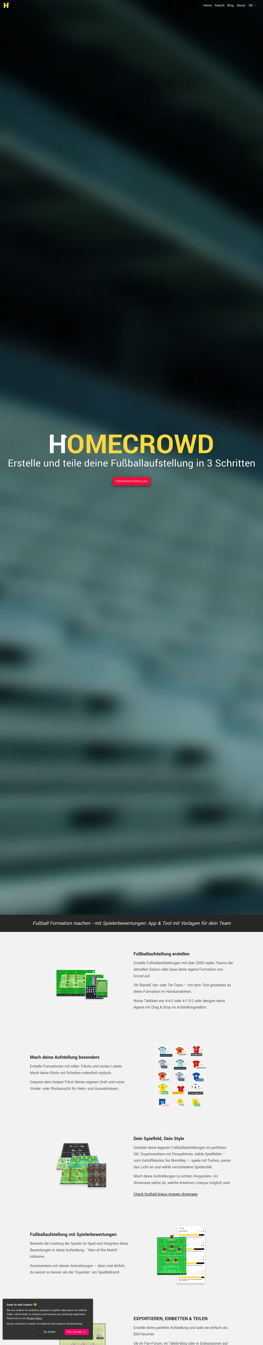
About (241, 5)
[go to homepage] (6, 5)
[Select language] (252, 5)
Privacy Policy (34, 1318)
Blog (230, 5)
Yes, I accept (76, 1332)
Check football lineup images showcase (166, 1194)
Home (207, 5)
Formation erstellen (131, 481)
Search (220, 5)
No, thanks (50, 1332)
